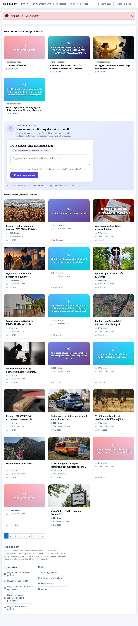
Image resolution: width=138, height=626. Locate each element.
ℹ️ (20, 62)
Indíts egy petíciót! (125, 4)
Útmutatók (10, 567)
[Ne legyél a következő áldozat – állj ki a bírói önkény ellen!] (113, 55)
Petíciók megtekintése (43, 3)
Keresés (82, 3)
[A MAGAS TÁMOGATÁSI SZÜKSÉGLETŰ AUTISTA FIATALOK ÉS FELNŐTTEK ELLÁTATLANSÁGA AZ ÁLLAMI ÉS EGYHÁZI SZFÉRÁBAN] (69, 55)
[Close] (131, 16)
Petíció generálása (24, 175)
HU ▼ (24, 3)
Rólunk (71, 3)
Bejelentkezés (104, 4)
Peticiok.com (9, 4)
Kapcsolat (61, 3)
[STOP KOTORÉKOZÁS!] (24, 54)
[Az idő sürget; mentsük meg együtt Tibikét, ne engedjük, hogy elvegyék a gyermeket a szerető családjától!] (24, 97)
